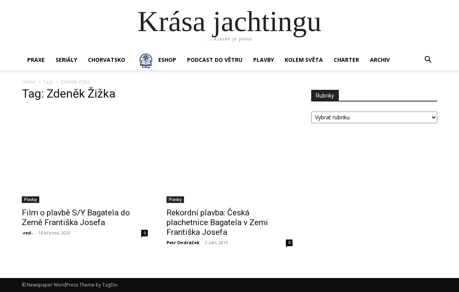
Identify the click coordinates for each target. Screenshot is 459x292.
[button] (428, 60)
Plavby (30, 199)
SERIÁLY (66, 59)
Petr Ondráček (183, 242)
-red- (27, 233)
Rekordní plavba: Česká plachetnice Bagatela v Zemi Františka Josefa (217, 222)
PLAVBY (263, 59)
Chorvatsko (106, 59)
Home (28, 82)
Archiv (380, 59)
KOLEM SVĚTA (304, 59)
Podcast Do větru (214, 59)
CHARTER (346, 59)
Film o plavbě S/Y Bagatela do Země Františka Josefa (76, 217)
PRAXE (36, 59)
